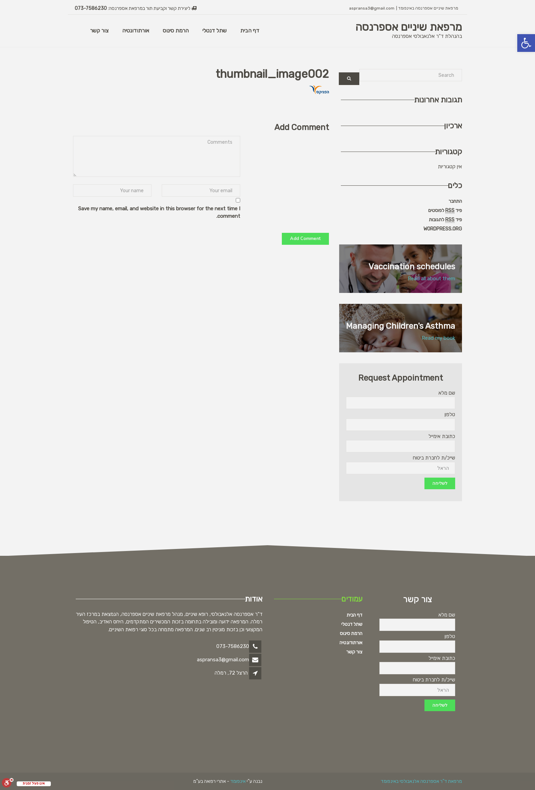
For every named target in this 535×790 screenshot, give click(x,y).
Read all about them (431, 279)
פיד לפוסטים (445, 211)
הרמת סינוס (176, 30)
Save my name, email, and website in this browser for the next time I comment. (159, 213)
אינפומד (238, 781)
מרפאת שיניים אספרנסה (409, 27)
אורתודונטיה (135, 30)
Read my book (438, 338)
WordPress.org (442, 229)
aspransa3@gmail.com (371, 8)
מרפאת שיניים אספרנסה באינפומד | (427, 8)
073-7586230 (91, 8)
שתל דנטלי (214, 30)
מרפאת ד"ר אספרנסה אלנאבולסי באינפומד (421, 781)
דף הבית (249, 30)
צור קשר (99, 30)
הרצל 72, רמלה (231, 673)
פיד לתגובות (445, 220)
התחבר (455, 201)
